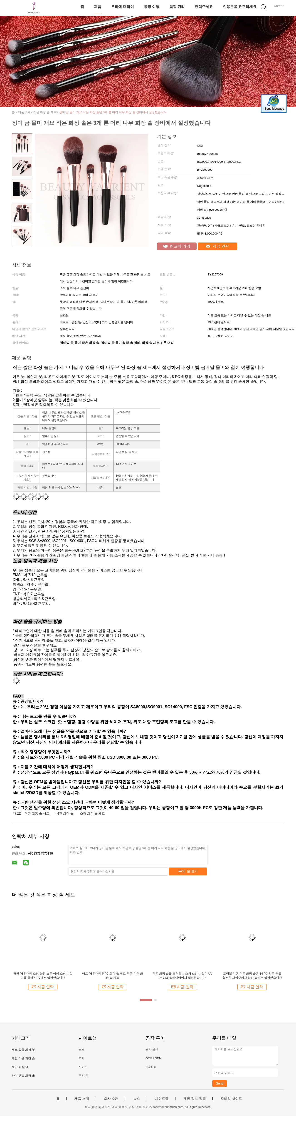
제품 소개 (81, 1098)
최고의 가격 (176, 246)
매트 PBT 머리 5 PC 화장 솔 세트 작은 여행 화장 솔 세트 (112, 975)
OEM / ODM (154, 1058)
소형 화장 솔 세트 (92, 813)
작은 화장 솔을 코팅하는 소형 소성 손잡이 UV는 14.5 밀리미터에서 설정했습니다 (182, 975)
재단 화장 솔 (20, 1067)
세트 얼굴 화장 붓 (23, 1049)
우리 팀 (83, 1075)
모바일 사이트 (231, 1098)
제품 (97, 7)
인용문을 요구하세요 (240, 7)
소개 (81, 1049)
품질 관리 (177, 7)
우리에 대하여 (122, 7)
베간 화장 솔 (65, 813)
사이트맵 (162, 1098)
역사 (81, 1058)
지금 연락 (217, 246)
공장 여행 (151, 7)
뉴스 (136, 1098)
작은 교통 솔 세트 (37, 813)
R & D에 (151, 1067)
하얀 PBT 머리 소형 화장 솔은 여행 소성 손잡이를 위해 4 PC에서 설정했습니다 (43, 975)
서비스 (83, 1067)
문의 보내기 (187, 871)
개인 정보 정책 (194, 1098)
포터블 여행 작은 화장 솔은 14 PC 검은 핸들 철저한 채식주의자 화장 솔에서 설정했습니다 (252, 975)
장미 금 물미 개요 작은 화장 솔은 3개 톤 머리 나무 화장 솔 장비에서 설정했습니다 (113, 112)
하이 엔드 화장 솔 (23, 1075)
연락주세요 (204, 7)
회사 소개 (111, 1098)
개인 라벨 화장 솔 (23, 1058)
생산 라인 (152, 1049)
